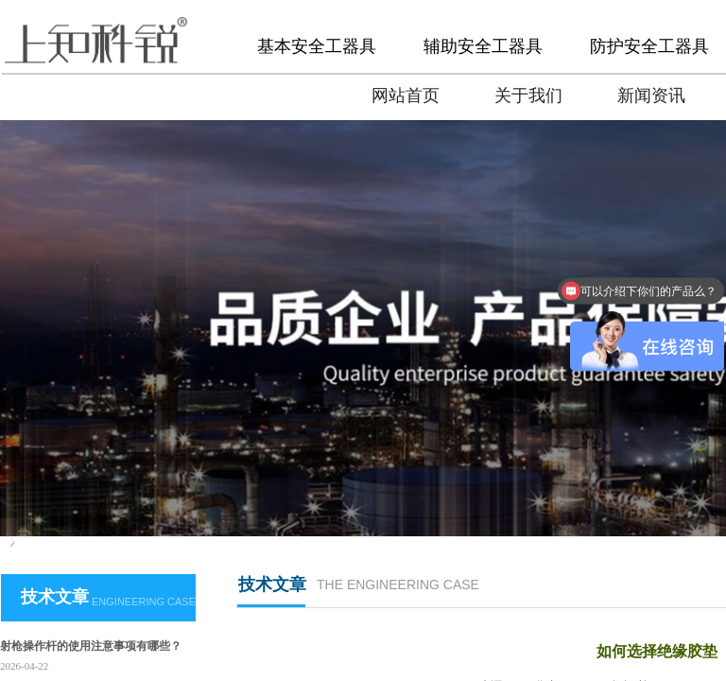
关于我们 (528, 95)
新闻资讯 (651, 95)
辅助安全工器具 (483, 46)
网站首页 (406, 95)
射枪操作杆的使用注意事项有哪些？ (91, 646)
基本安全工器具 (316, 46)
